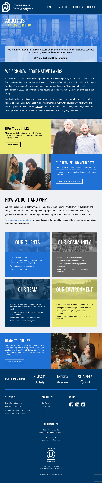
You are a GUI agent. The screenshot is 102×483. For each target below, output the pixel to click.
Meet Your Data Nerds (69, 181)
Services (10, 397)
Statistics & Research (13, 407)
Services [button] (50, 7)
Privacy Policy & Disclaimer (51, 466)
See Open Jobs (15, 361)
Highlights (77, 7)
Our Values (46, 407)
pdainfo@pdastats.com (51, 440)
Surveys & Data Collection (15, 414)
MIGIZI (39, 107)
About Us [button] (63, 7)
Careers (45, 410)
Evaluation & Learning (13, 403)
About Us (47, 397)
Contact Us (51, 424)
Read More (13, 145)
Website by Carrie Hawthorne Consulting (51, 474)
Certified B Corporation (20, 220)
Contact (91, 7)
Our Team (45, 403)
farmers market (78, 261)
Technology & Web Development (17, 410)
